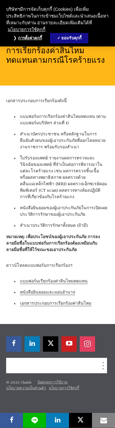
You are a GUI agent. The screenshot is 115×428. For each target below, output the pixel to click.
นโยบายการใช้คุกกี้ (64, 388)
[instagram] (87, 344)
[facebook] (13, 344)
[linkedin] (32, 344)
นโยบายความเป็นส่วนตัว (26, 388)
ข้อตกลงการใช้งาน (52, 382)
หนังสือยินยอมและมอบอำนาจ (47, 292)
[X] (50, 344)
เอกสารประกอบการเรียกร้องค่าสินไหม (55, 303)
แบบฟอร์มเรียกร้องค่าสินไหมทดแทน (54, 281)
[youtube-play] (69, 344)
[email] (103, 420)
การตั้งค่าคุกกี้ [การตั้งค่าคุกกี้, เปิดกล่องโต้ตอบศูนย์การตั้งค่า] (30, 38)
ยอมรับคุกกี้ (71, 38)
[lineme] (34, 420)
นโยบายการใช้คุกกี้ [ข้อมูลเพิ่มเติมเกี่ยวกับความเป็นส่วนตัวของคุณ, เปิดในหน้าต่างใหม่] (26, 29)
